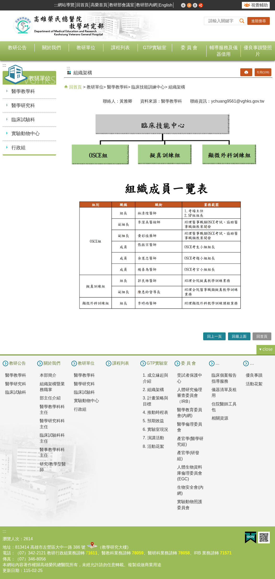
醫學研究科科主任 (52, 424)
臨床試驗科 (23, 119)
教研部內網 (146, 5)
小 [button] (183, 5)
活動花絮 (254, 384)
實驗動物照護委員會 (189, 504)
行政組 (18, 147)
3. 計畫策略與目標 (155, 401)
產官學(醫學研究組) (190, 441)
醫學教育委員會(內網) (189, 413)
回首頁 (82, 5)
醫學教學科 (23, 91)
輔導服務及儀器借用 (223, 51)
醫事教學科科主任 (52, 452)
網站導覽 (66, 5)
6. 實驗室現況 (155, 429)
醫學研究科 (23, 105)
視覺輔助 (259, 5)
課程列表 (120, 47)
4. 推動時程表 (155, 412)
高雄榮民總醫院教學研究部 (58, 26)
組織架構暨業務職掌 (52, 387)
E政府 (250, 537)
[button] (242, 21)
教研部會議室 (121, 5)
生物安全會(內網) (190, 490)
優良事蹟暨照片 (258, 51)
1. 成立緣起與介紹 (155, 378)
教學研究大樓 (114, 547)
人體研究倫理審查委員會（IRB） (189, 395)
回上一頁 (214, 336)
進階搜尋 (258, 21)
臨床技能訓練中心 (148, 87)
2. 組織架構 (153, 389)
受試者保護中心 (189, 378)
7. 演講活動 (153, 438)
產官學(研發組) (188, 455)
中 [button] (189, 5)
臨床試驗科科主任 (52, 438)
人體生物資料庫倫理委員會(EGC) (189, 473)
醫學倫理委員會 (189, 427)
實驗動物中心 (25, 133)
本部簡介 (48, 375)
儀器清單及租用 (224, 392)
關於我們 (51, 47)
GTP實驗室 (154, 47)
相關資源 (220, 418)
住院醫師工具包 (224, 407)
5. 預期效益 (153, 421)
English (165, 5)
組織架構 (176, 87)
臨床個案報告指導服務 (224, 378)
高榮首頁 (99, 5)
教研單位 (86, 47)
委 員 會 (189, 47)
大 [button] (195, 5)
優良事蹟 (254, 375)
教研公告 (17, 47)
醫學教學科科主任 (52, 409)
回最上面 (239, 336)
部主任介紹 (50, 398)
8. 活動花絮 (153, 446)
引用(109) (263, 72)
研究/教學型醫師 (53, 467)
